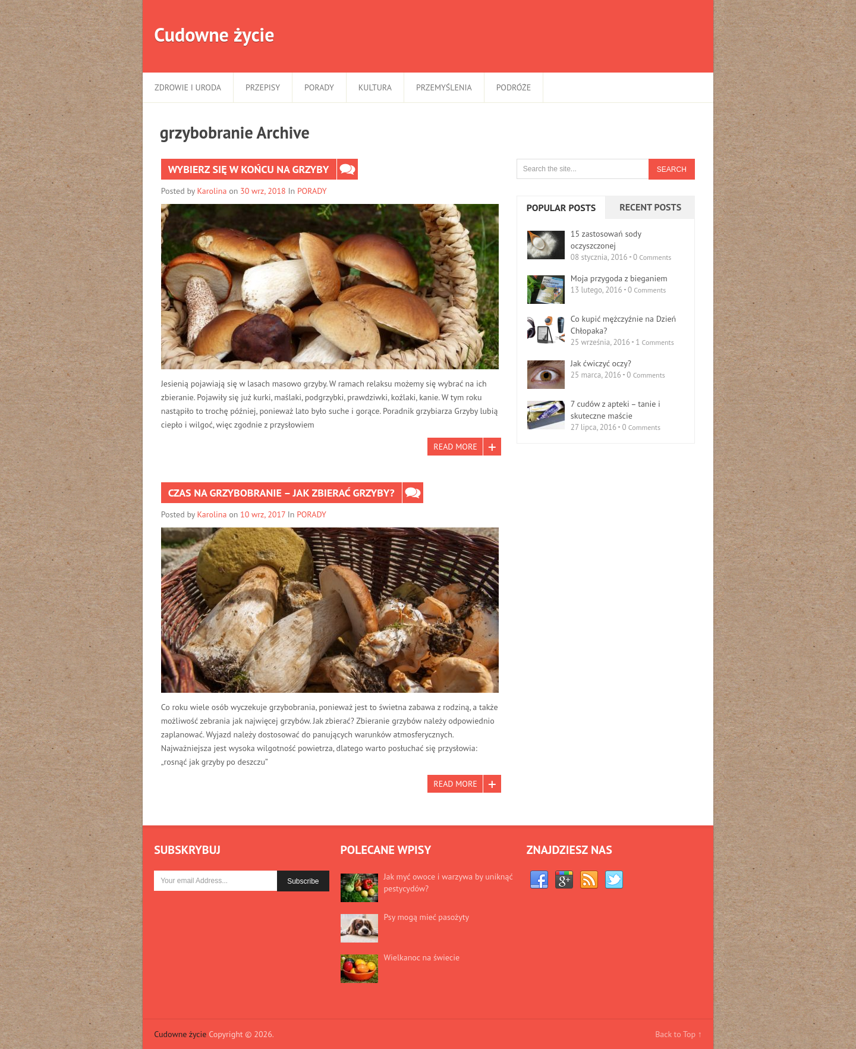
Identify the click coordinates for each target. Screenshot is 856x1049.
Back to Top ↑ (678, 1034)
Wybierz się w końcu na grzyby (248, 169)
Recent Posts (650, 207)
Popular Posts (561, 207)
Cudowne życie (214, 34)
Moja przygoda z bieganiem (619, 278)
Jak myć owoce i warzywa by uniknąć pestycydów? (448, 882)
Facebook (539, 880)
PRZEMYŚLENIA (444, 87)
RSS (589, 880)
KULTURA (375, 87)
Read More (455, 446)
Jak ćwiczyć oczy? (601, 363)
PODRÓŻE (513, 87)
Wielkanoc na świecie (422, 957)
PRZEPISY (263, 87)
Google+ (564, 880)
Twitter (614, 880)
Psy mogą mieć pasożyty (426, 917)
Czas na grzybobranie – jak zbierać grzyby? (281, 493)
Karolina (212, 191)
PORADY (319, 87)
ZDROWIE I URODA (188, 87)
